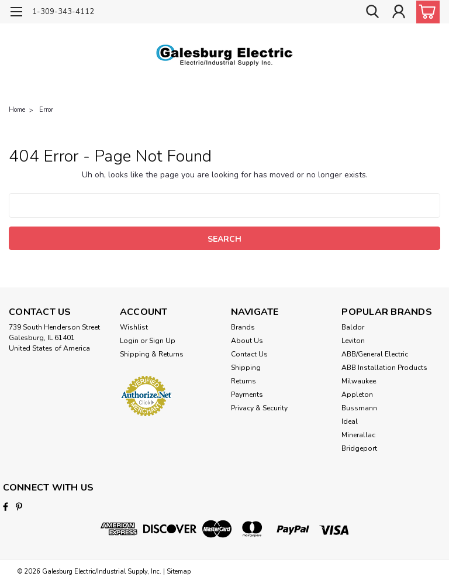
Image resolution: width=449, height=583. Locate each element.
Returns (243, 381)
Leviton (353, 340)
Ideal (349, 421)
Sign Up (162, 340)
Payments (247, 394)
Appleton (357, 394)
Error (46, 109)
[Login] (398, 12)
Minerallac (358, 435)
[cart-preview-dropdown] (425, 12)
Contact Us (249, 354)
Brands (243, 327)
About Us (247, 340)
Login (129, 340)
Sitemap (179, 571)
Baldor (352, 327)
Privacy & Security (259, 408)
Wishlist (134, 327)
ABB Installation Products (384, 367)
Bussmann (359, 408)
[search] (372, 12)
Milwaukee (358, 381)
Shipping (246, 367)
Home (17, 109)
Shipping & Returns (152, 354)
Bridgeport (359, 448)
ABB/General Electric (374, 354)
